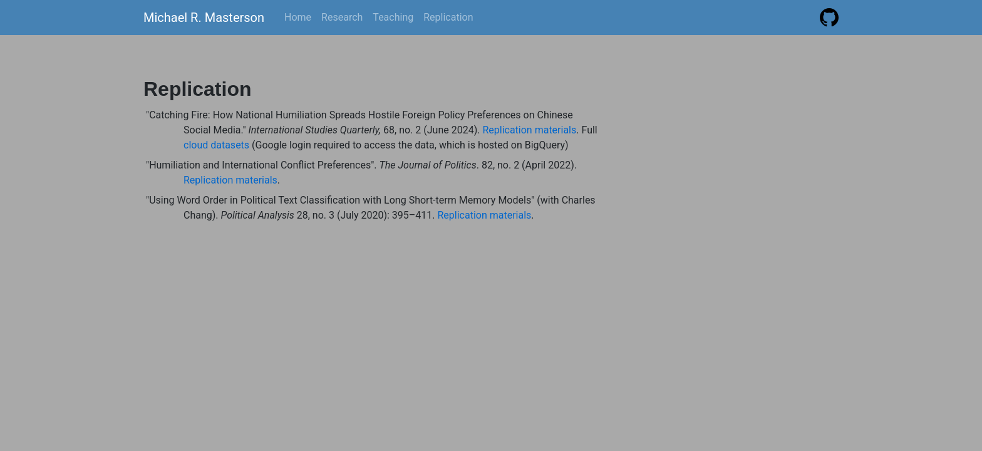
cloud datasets (216, 145)
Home (297, 17)
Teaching (393, 17)
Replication (448, 17)
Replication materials (529, 130)
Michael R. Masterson (203, 17)
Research (342, 17)
